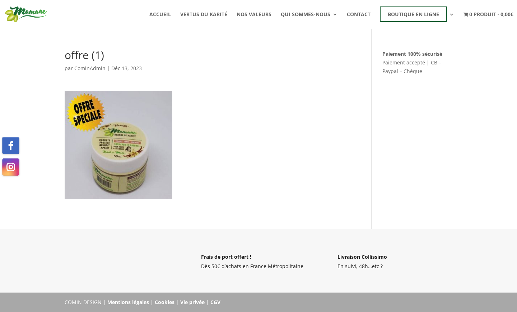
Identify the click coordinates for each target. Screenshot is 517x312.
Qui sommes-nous (305, 15)
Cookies (164, 302)
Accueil (160, 15)
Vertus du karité (203, 15)
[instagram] (10, 167)
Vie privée (192, 302)
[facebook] (10, 145)
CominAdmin (90, 68)
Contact (359, 15)
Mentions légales (128, 302)
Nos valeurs (254, 15)
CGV (215, 302)
